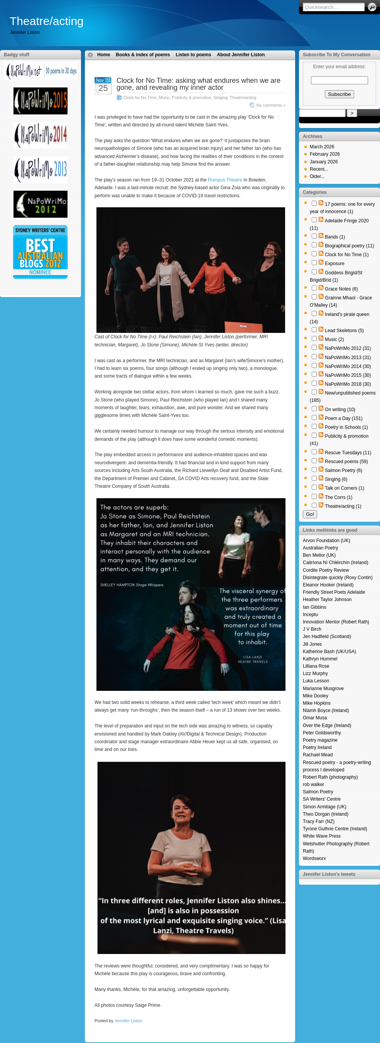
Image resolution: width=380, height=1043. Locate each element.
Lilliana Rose (316, 666)
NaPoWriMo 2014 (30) (348, 366)
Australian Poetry (320, 548)
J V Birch (312, 629)
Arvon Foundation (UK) (326, 540)
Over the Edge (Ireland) (327, 725)
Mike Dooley (315, 696)
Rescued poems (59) (346, 461)
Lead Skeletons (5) (344, 330)
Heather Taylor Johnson (327, 599)
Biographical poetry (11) (349, 246)
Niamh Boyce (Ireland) (326, 710)
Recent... (319, 169)
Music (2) (334, 339)
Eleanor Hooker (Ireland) (328, 585)
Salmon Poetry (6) (343, 470)
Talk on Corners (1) (344, 488)
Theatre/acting (47, 21)
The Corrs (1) (338, 497)
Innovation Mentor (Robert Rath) (336, 622)
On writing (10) (340, 409)
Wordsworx (314, 858)
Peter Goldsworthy (322, 733)
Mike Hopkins (317, 703)
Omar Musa (315, 718)
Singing (220, 97)
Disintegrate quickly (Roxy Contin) (338, 577)
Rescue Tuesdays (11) (348, 452)
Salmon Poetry (318, 791)
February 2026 (325, 154)
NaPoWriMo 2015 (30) (348, 375)
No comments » (270, 105)
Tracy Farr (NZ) (318, 821)
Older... (317, 176)
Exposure (335, 263)
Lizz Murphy (315, 673)
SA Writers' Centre (322, 799)
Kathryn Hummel (320, 659)
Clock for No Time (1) (346, 254)
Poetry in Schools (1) (346, 427)
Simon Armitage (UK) (324, 807)
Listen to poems (193, 54)
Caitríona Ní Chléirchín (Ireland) (335, 562)
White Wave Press (322, 836)
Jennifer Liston (128, 1020)
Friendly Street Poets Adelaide (334, 592)
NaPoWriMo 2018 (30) (348, 384)
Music (164, 97)
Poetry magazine (320, 740)
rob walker (313, 784)
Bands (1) (335, 237)
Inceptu (310, 614)
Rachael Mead (318, 754)
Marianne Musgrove (323, 688)
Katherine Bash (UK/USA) (329, 651)
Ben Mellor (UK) (319, 555)
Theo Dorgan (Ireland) (325, 814)
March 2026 (322, 146)
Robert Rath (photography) (330, 777)
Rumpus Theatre (225, 180)
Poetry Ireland (317, 747)
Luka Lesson (316, 681)
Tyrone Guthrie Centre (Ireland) (335, 828)
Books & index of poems (143, 54)
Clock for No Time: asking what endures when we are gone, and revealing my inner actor (198, 84)
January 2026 (324, 162)
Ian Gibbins (314, 607)
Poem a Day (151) (343, 418)
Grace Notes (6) (341, 289)
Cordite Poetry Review (326, 570)
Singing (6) (336, 479)
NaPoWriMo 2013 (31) (348, 357)
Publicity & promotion (191, 97)
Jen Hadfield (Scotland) (327, 636)
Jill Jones (312, 644)
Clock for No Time (140, 97)
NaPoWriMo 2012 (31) (348, 348)
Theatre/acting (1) (343, 506)
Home (103, 54)
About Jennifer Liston (241, 54)
